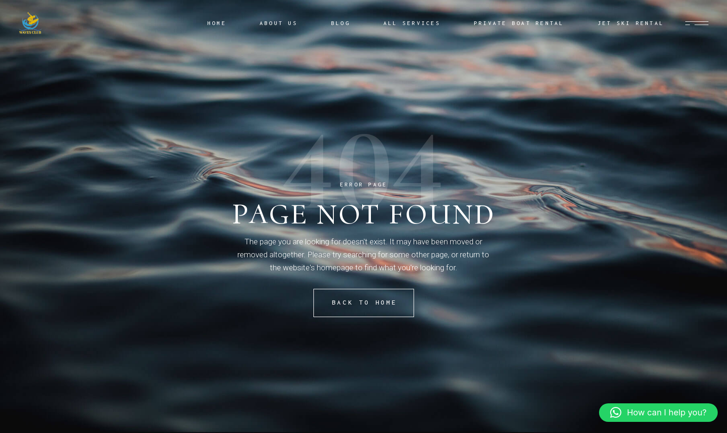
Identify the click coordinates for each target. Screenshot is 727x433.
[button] (658, 412)
